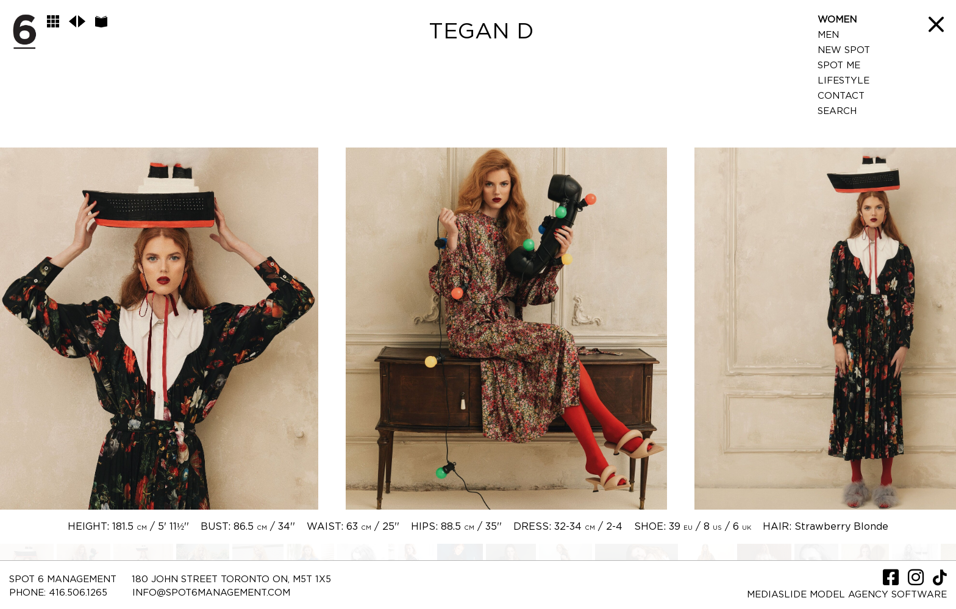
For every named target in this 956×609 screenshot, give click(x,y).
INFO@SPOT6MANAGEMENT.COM (211, 592)
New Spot (844, 50)
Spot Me (839, 65)
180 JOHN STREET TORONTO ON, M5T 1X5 (231, 579)
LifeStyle (843, 80)
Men (828, 35)
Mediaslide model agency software (847, 594)
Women (837, 19)
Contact (841, 96)
